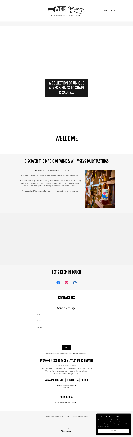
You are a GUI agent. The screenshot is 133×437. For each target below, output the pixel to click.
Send (66, 347)
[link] (66, 10)
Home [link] (36, 24)
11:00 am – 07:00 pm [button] (70, 402)
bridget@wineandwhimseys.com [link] (66, 385)
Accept (113, 431)
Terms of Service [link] (80, 353)
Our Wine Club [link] (46, 24)
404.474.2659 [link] (66, 388)
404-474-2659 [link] (109, 11)
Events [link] (88, 24)
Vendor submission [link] (73, 421)
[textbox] (66, 314)
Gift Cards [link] (58, 24)
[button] (96, 24)
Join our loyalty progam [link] (74, 24)
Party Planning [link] (58, 421)
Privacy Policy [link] (72, 353)
